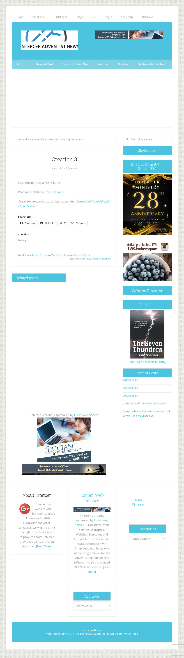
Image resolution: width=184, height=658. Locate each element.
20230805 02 (130, 395)
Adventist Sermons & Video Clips (46, 254)
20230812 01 (130, 379)
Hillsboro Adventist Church (76, 254)
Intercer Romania (75, 632)
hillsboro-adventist (101, 258)
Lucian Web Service (86, 414)
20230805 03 (130, 387)
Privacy (127, 632)
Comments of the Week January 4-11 (145, 402)
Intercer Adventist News (49, 40)
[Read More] (44, 545)
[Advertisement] (92, 101)
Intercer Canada (94, 632)
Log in (135, 632)
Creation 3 (57, 191)
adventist (86, 258)
